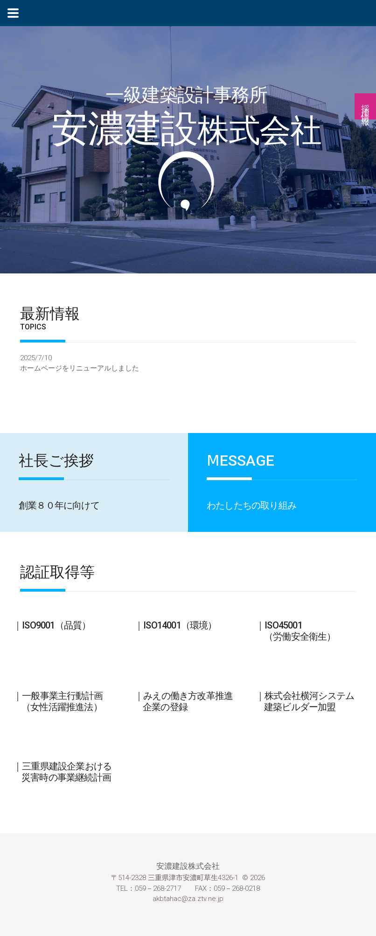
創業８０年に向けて (59, 505)
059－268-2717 (158, 888)
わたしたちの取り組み (251, 505)
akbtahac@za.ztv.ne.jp (188, 898)
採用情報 (365, 106)
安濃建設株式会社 (188, 866)
